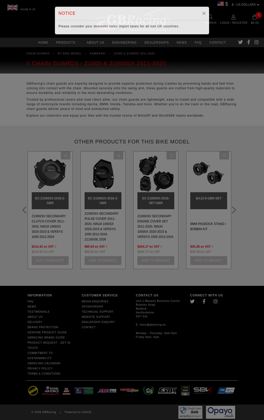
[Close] (204, 13)
